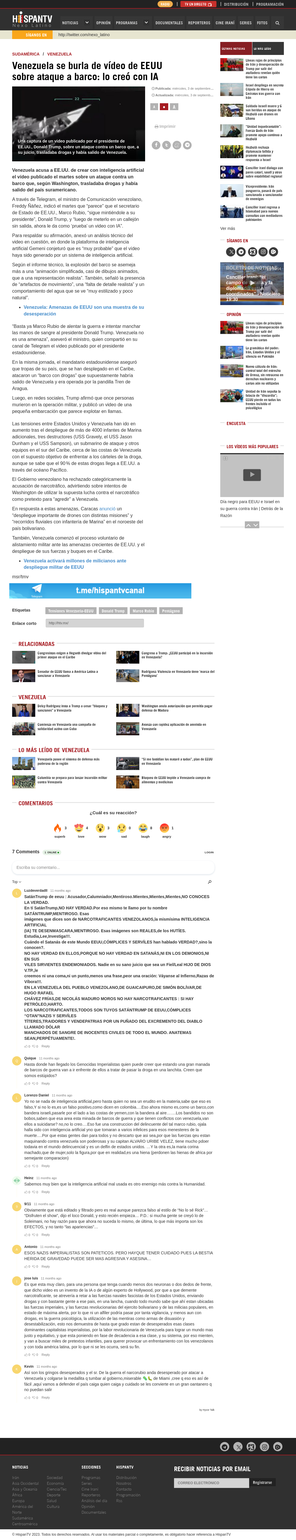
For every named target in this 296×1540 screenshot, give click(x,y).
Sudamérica (25, 54)
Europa (18, 1500)
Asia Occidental (25, 1483)
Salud (52, 1500)
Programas (127, 22)
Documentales (169, 22)
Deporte (53, 1494)
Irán (15, 1477)
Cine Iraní (225, 22)
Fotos (262, 22)
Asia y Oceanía (24, 1489)
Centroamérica (25, 1523)
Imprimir (165, 126)
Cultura (53, 1506)
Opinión (88, 1506)
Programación (270, 4)
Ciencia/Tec (57, 1489)
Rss (119, 1500)
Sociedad (55, 1477)
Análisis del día (94, 1500)
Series (246, 22)
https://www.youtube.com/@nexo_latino (93, 34)
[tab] (236, 48)
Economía (55, 1483)
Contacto (124, 1489)
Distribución (236, 4)
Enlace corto (24, 623)
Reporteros (199, 22)
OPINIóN (103, 22)
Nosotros (123, 1483)
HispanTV (32, 18)
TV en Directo (198, 4)
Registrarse (262, 1482)
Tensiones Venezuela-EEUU (71, 611)
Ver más (227, 228)
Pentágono (171, 611)
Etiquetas (21, 610)
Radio (165, 4)
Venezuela (59, 54)
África (17, 1494)
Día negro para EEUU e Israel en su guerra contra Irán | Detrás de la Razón (251, 508)
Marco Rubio (143, 611)
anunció (108, 508)
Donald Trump (113, 611)
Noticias (70, 22)
